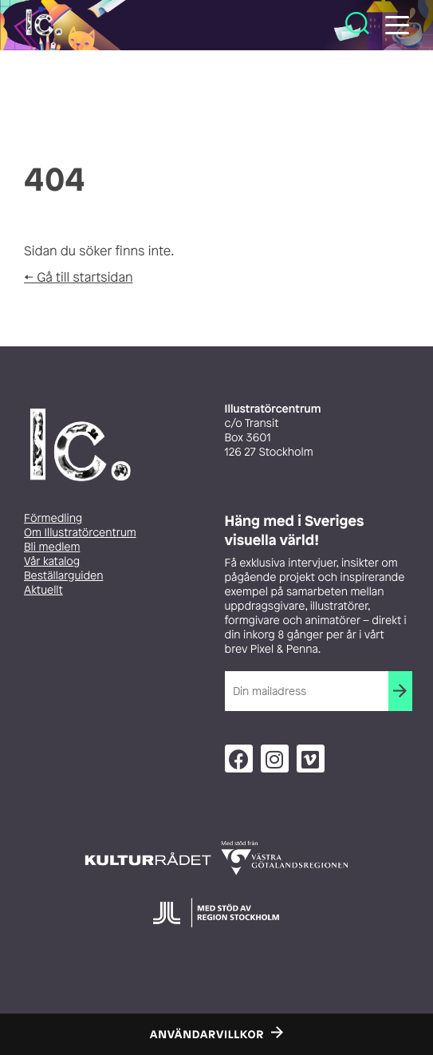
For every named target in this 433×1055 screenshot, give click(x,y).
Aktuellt (43, 590)
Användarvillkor (207, 1035)
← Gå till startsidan (78, 277)
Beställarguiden (63, 575)
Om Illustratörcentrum (80, 532)
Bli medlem (52, 547)
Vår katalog (52, 561)
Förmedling (53, 518)
